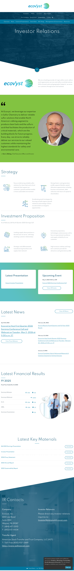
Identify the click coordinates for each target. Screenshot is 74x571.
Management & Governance (54, 21)
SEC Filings (41, 21)
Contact (49, 17)
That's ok (68, 567)
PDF (34, 392)
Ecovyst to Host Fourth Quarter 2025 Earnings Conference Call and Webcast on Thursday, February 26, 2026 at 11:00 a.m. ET (54, 341)
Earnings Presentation (8, 412)
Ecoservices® (33, 17)
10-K (2, 402)
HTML (27, 392)
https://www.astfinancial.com (15, 546)
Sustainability (41, 17)
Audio (33, 397)
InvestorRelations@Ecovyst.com (52, 520)
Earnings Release (6, 392)
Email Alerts (32, 568)
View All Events (52, 288)
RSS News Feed (43, 568)
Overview (7, 21)
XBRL (2, 407)
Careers (39, 13)
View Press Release (12, 341)
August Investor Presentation (14, 283)
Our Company (25, 17)
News (12, 21)
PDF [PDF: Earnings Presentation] (34, 412)
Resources (67, 21)
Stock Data (33, 21)
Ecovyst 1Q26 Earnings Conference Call (54, 283)
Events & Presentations (22, 21)
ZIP (34, 407)
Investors (26, 13)
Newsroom (47, 13)
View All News (63, 311)
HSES (32, 13)
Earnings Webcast (6, 397)
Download (69, 446)
